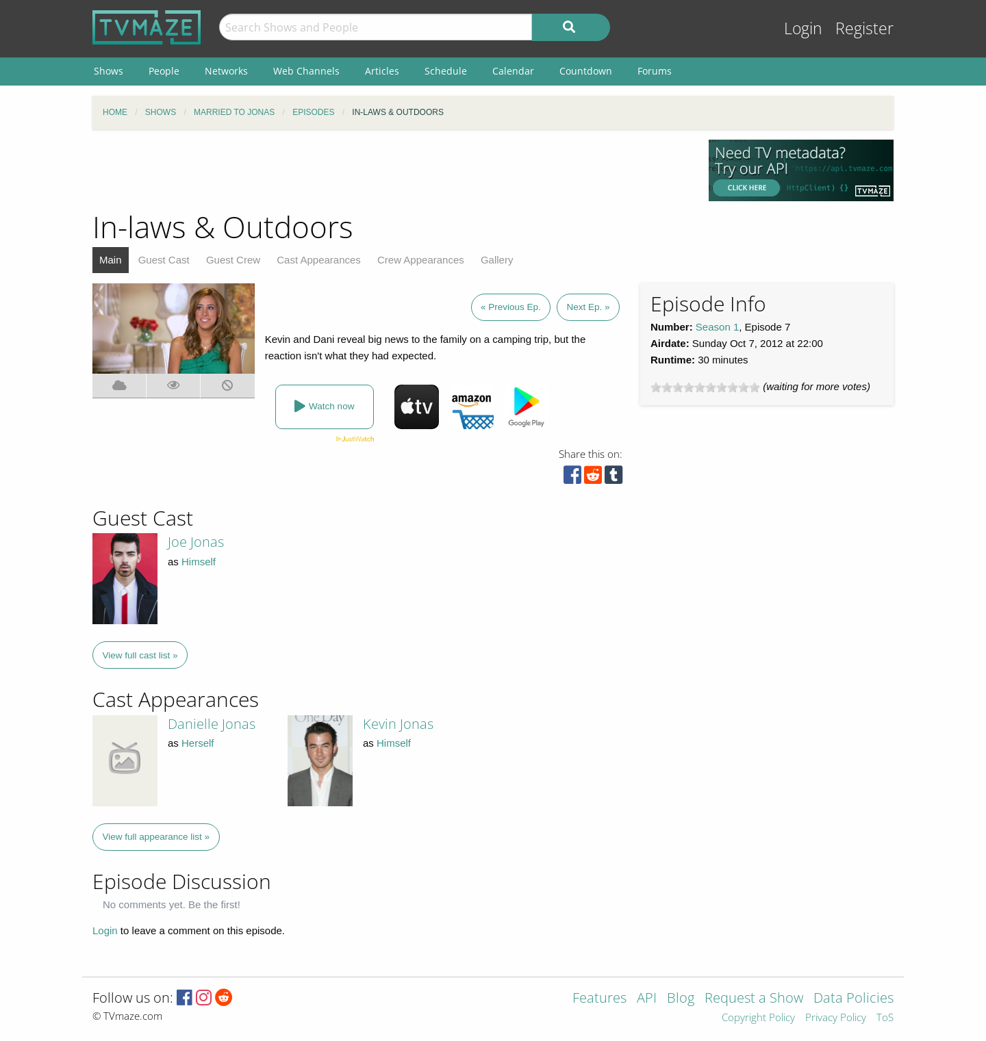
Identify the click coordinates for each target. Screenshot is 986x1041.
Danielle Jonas (211, 724)
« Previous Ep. (511, 307)
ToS (885, 1018)
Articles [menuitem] (382, 70)
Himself (198, 561)
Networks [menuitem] (226, 70)
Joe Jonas (196, 541)
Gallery (497, 260)
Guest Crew (233, 260)
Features (599, 999)
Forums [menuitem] (654, 70)
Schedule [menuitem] (446, 70)
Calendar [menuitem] (513, 70)
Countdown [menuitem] (585, 70)
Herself (197, 743)
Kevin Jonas (398, 724)
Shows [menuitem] (108, 70)
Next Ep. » (587, 307)
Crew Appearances (420, 260)
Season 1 (717, 327)
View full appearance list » (156, 837)
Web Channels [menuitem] (306, 70)
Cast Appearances (319, 260)
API (647, 999)
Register (864, 28)
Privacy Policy (835, 1018)
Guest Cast (164, 260)
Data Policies (853, 999)
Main (110, 260)
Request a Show (754, 999)
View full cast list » (140, 655)
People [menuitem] (164, 70)
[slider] (705, 387)
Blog (680, 999)
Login (803, 28)
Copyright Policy (758, 1018)
